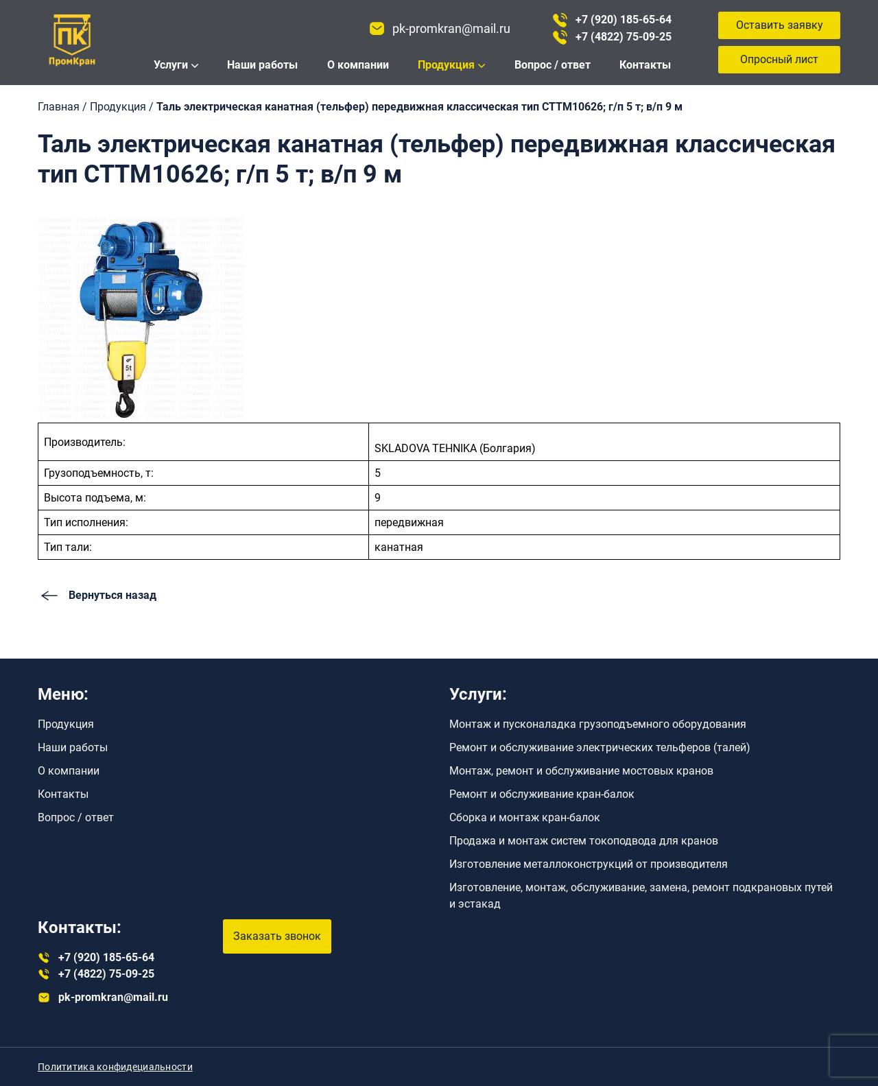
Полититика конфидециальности (115, 1066)
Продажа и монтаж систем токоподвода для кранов (583, 840)
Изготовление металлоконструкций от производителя (588, 864)
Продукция (446, 64)
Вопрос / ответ (552, 64)
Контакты (645, 64)
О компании (358, 64)
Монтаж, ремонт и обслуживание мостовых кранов (581, 770)
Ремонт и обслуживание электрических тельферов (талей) (599, 747)
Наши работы (262, 64)
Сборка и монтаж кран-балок (524, 817)
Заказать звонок (277, 936)
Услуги (171, 64)
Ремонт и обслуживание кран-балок (541, 794)
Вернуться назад (97, 595)
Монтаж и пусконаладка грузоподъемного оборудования (597, 724)
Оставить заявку (779, 25)
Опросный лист (779, 59)
